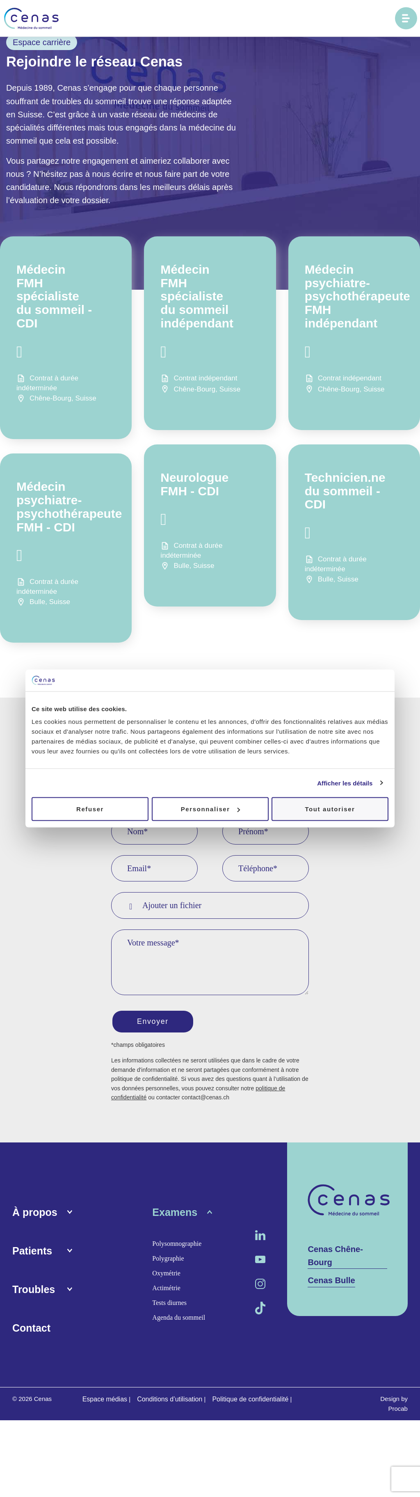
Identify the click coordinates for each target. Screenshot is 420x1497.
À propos (34, 1214)
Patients (32, 1252)
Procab (398, 1410)
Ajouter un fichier (165, 905)
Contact (31, 1329)
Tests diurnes (169, 1304)
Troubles (33, 1291)
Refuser (90, 809)
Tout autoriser (330, 809)
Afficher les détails (344, 782)
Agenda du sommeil (178, 1319)
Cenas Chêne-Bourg (335, 1257)
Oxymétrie (166, 1274)
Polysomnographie (176, 1245)
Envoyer (154, 1022)
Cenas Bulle (331, 1281)
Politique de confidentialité (250, 1400)
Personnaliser (210, 809)
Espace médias (104, 1400)
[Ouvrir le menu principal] (406, 18)
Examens (174, 1214)
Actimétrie (166, 1289)
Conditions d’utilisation (169, 1400)
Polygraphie (168, 1260)
